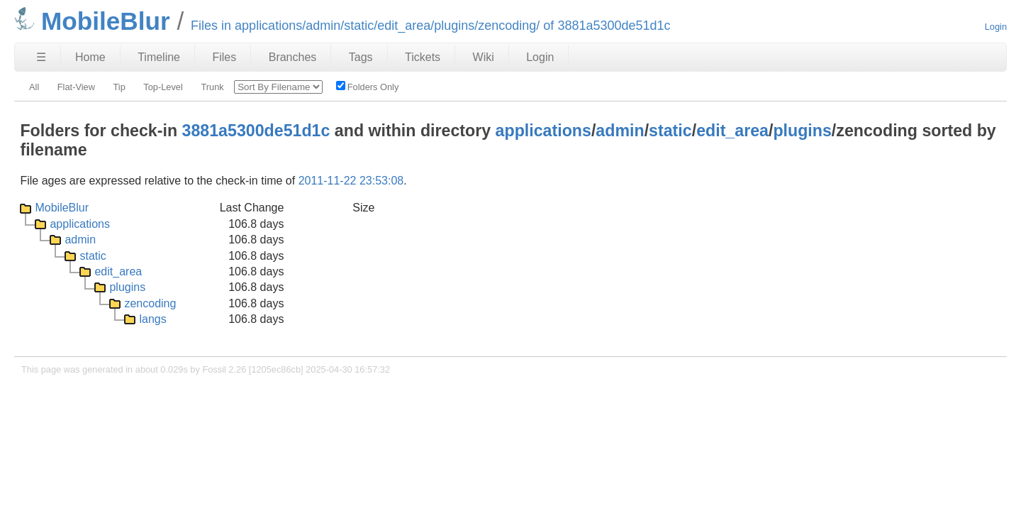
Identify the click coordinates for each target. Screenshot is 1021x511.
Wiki (483, 57)
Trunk (212, 87)
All (34, 87)
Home (90, 57)
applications (543, 130)
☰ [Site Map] (41, 57)
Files (224, 57)
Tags (361, 57)
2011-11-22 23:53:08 (351, 181)
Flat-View (76, 87)
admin (620, 130)
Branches (293, 57)
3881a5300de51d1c (256, 130)
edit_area (732, 130)
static (670, 130)
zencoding (150, 303)
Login (996, 26)
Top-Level (163, 87)
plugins (802, 130)
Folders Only (367, 86)
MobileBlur (62, 208)
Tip (119, 87)
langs (152, 319)
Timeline (159, 57)
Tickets (422, 57)
